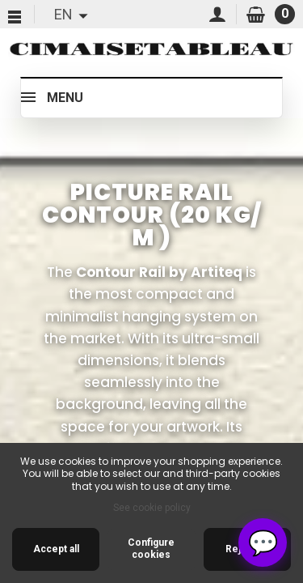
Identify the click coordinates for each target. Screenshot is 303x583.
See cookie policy (152, 507)
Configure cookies (151, 549)
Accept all (56, 549)
